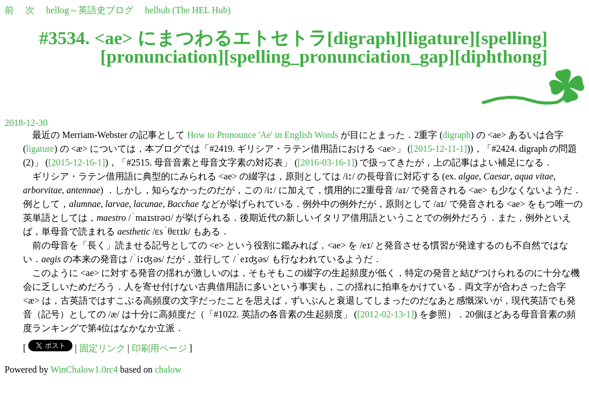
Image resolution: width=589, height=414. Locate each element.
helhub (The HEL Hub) (188, 10)
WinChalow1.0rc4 (84, 369)
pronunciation (161, 56)
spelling (511, 38)
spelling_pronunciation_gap (339, 56)
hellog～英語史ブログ (89, 10)
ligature (438, 38)
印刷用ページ (159, 348)
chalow (168, 369)
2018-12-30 (26, 123)
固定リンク (102, 348)
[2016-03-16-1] (325, 162)
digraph (364, 38)
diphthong (501, 56)
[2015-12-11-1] (439, 149)
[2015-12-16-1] (76, 162)
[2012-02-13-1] (385, 314)
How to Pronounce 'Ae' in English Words (262, 135)
